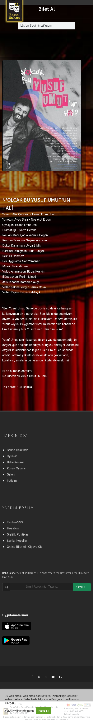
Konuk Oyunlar (16, 468)
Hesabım (13, 528)
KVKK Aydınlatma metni (19, 711)
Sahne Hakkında (17, 450)
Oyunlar (12, 456)
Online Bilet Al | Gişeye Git (24, 547)
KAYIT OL (82, 587)
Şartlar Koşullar (17, 540)
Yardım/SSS (15, 522)
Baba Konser (15, 462)
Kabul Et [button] (44, 711)
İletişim (12, 480)
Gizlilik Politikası (18, 534)
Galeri (11, 474)
